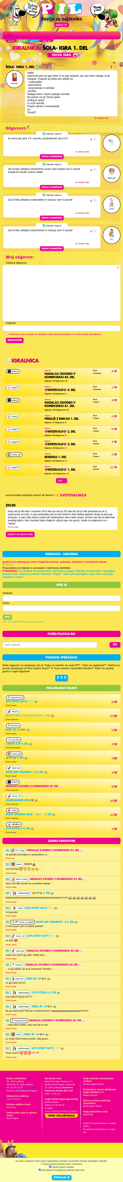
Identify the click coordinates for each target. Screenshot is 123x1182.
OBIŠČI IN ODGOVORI (20, 534)
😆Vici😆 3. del (17, 758)
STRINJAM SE (61, 1177)
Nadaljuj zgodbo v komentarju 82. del (34, 786)
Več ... (61, 480)
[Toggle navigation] (9, 35)
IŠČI (115, 644)
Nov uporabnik (11, 621)
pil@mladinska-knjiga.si (26, 1090)
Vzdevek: (7, 593)
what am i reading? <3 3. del (26, 772)
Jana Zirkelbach (13, 1099)
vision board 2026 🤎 (22, 800)
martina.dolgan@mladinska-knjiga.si (61, 1111)
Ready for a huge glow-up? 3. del (30, 716)
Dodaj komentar (51, 156)
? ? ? (61, 678)
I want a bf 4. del (19, 744)
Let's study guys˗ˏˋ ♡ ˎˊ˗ (21, 701)
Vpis (7, 617)
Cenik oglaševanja (61, 1116)
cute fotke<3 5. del (20, 828)
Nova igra (61, 55)
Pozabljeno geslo (32, 621)
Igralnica (22, 48)
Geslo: (6, 603)
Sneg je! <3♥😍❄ (18, 730)
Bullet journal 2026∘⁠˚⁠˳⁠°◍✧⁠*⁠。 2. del (30, 814)
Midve (30, 864)
